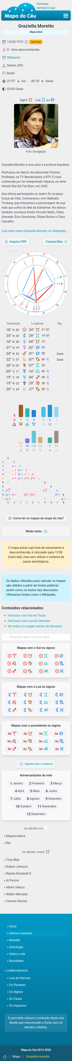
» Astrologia (15, 947)
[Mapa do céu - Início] (20, 11)
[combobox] (36, 637)
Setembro (53, 798)
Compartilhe (56, 241)
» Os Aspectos (16, 1005)
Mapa (16, 1056)
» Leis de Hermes (18, 978)
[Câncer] (59, 656)
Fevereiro (36, 783)
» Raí (7, 843)
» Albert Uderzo (14, 887)
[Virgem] (28, 664)
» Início (12, 926)
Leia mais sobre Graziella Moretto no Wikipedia (36, 231)
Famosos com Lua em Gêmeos (29, 621)
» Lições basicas (16, 970)
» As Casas (14, 999)
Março (56, 783)
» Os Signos (15, 992)
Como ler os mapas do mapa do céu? (36, 518)
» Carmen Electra (15, 901)
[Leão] (12, 664)
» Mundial (13, 940)
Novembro (46, 806)
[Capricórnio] (28, 671)
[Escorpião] (60, 664)
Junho (51, 791)
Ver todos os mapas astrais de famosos (35, 626)
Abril (19, 791)
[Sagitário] (12, 671)
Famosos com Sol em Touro (27, 615)
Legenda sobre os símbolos (36, 764)
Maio (35, 791)
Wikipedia (13, 57)
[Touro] (28, 656)
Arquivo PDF (15, 241)
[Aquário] (44, 671)
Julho (16, 798)
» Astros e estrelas (19, 933)
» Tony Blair (11, 860)
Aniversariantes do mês (36, 775)
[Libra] (44, 664)
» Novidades (15, 961)
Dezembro (36, 814)
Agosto (33, 798)
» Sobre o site (16, 954)
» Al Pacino (11, 880)
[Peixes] (60, 671)
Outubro (23, 806)
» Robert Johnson (16, 866)
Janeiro (16, 783)
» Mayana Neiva (14, 836)
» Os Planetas (16, 985)
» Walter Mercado (16, 894)
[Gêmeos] (44, 656)
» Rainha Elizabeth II (17, 873)
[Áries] (13, 656)
